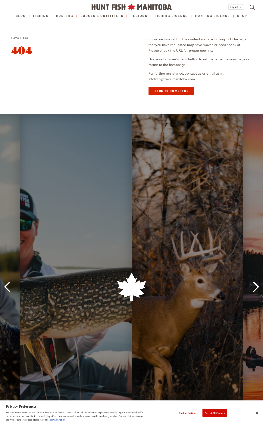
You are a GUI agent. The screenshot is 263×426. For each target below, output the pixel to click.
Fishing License (171, 16)
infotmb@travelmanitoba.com (172, 78)
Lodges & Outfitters (102, 16)
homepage (177, 64)
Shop (242, 16)
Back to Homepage (172, 91)
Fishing (41, 16)
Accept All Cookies (215, 412)
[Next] (256, 287)
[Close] (257, 413)
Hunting (64, 16)
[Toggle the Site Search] (252, 7)
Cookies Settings (187, 412)
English (234, 6)
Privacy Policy (57, 419)
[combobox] (236, 7)
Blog (21, 16)
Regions (139, 16)
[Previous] (7, 287)
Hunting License (212, 16)
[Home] (132, 7)
